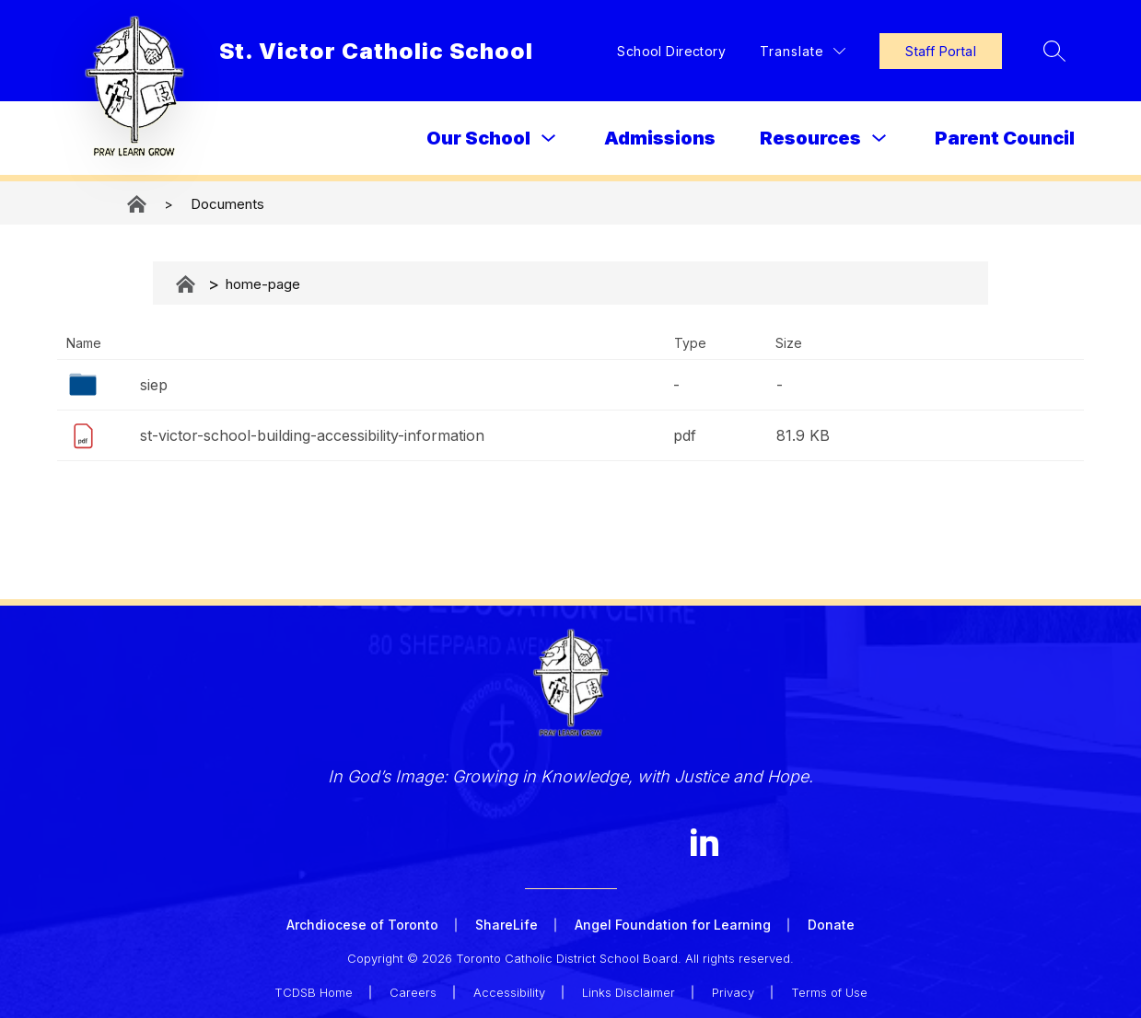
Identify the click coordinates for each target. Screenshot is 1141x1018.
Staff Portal (940, 51)
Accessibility (509, 992)
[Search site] (1054, 51)
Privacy (733, 992)
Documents (227, 204)
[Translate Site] (802, 51)
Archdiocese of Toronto (362, 924)
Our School (478, 138)
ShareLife (506, 924)
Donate (831, 924)
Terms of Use (829, 992)
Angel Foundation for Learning (673, 924)
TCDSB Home (313, 992)
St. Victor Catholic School (138, 204)
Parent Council (1005, 138)
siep (154, 385)
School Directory (671, 51)
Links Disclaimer (628, 992)
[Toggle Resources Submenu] (879, 138)
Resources (810, 138)
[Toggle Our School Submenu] (549, 138)
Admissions (660, 138)
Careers (413, 992)
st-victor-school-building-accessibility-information (312, 435)
